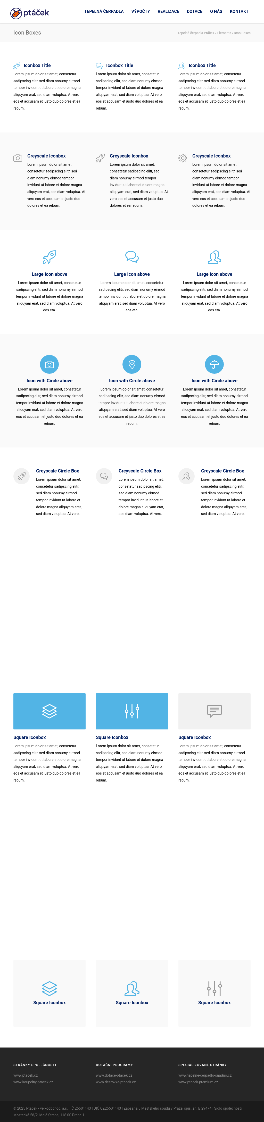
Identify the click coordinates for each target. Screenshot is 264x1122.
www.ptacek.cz (25, 1075)
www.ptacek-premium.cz (198, 1082)
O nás (216, 11)
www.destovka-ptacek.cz (116, 1082)
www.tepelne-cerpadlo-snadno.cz (205, 1075)
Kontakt (239, 11)
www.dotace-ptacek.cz (114, 1075)
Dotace (194, 11)
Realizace (168, 11)
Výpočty (140, 11)
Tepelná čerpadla (103, 11)
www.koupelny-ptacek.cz (33, 1082)
